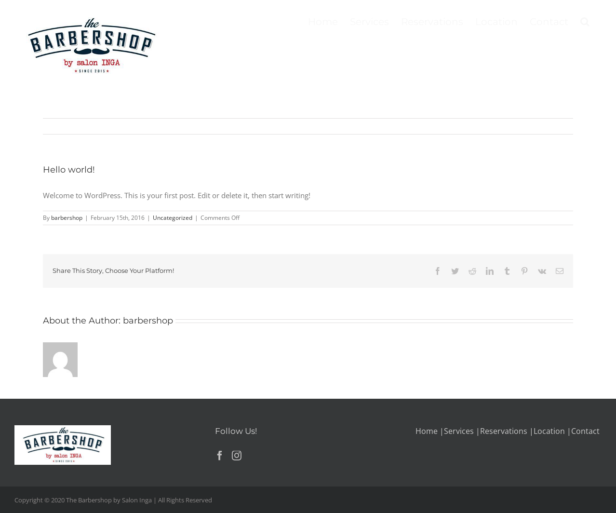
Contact (585, 431)
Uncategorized (172, 218)
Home (426, 431)
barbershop (66, 218)
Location (549, 431)
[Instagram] (236, 455)
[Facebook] (220, 455)
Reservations (503, 431)
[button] (584, 20)
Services (459, 431)
